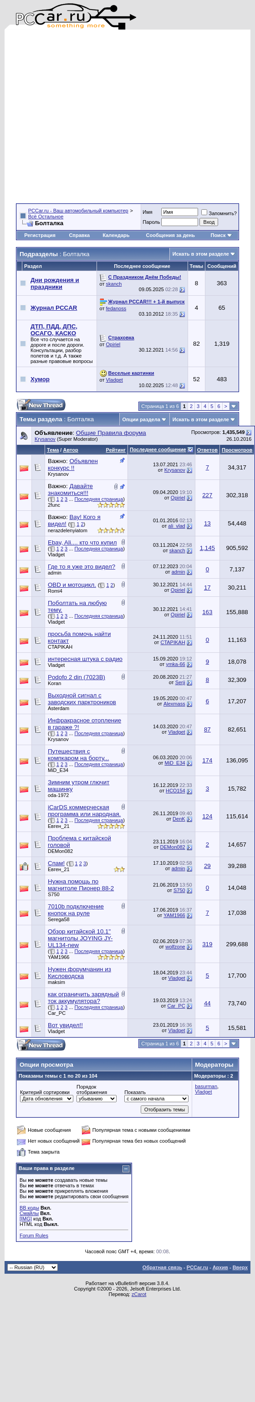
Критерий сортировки (45, 1092)
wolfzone (175, 946)
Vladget (114, 380)
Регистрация (40, 235)
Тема (53, 450)
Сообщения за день (170, 235)
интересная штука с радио (85, 659)
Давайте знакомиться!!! (70, 489)
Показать (135, 1092)
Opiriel (113, 344)
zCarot (139, 1294)
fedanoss (116, 308)
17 (207, 587)
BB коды (29, 1207)
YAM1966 (174, 915)
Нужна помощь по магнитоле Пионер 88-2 (81, 885)
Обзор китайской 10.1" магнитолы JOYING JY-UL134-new (80, 938)
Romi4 (55, 591)
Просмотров (237, 450)
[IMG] (26, 1218)
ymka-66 (175, 664)
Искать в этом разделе (201, 254)
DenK (179, 819)
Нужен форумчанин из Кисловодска (79, 972)
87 (207, 729)
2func (54, 505)
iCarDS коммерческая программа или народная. (84, 810)
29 (207, 865)
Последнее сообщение (158, 449)
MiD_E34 (58, 770)
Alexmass (174, 703)
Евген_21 (59, 826)
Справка (79, 235)
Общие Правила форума (111, 432)
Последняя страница (99, 499)
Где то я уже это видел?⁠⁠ (81, 566)
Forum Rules (34, 1235)
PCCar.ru (197, 1267)
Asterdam (58, 708)
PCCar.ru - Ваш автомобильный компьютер (78, 210)
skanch (114, 284)
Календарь (115, 235)
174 (207, 760)
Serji (180, 682)
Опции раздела (141, 419)
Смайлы (29, 1213)
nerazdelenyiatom (67, 530)
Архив (220, 1267)
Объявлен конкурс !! (73, 464)
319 (207, 944)
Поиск (221, 235)
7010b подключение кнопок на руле (76, 910)
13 (207, 523)
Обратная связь (162, 1267)
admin (54, 572)
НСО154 (175, 790)
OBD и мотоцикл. (72, 584)
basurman (206, 1086)
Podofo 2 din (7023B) (76, 677)
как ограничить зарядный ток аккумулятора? (83, 997)
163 (207, 612)
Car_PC (57, 1013)
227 (207, 495)
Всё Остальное (46, 216)
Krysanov (45, 439)
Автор (70, 450)
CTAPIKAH (60, 647)
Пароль (151, 222)
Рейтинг (116, 450)
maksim (56, 982)
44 (207, 1003)
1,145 (207, 548)
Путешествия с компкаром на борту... (78, 755)
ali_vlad (176, 526)
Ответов (207, 450)
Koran (54, 683)
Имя (147, 212)
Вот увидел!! (65, 1025)
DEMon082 (60, 851)
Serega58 (59, 919)
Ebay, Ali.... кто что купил (82, 542)
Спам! (56, 863)
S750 (54, 894)
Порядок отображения (91, 1089)
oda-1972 (58, 795)
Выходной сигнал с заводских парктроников (82, 699)
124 (207, 816)
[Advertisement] (87, 116)
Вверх (240, 1267)
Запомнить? (219, 213)
